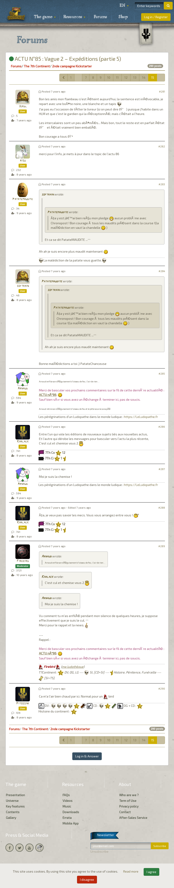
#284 (162, 271)
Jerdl (23, 106)
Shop (123, 17)
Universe (12, 801)
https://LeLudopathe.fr (141, 417)
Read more (131, 871)
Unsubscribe (99, 851)
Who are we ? (129, 795)
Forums (100, 17)
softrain (47, 194)
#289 (161, 546)
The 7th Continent (37, 66)
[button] (124, 5)
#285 (162, 373)
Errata (67, 818)
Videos (67, 801)
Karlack (23, 441)
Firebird (23, 561)
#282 (161, 146)
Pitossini (22, 703)
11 (117, 77)
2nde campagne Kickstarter (72, 66)
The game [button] (45, 17)
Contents (12, 812)
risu (23, 160)
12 (126, 77)
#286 (161, 426)
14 (143, 77)
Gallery (11, 818)
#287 (162, 469)
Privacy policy (128, 806)
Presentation (15, 795)
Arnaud (23, 388)
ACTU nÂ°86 (47, 395)
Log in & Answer (87, 756)
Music (67, 806)
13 (134, 77)
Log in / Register (156, 17)
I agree (151, 872)
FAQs (66, 795)
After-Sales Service (133, 818)
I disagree (87, 879)
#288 (161, 507)
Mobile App (71, 823)
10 (108, 77)
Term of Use (127, 801)
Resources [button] (74, 17)
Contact (125, 812)
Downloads (71, 812)
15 (152, 77)
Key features (15, 806)
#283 (162, 184)
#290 (161, 688)
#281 (162, 91)
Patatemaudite (22, 199)
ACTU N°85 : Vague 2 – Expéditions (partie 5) (65, 58)
